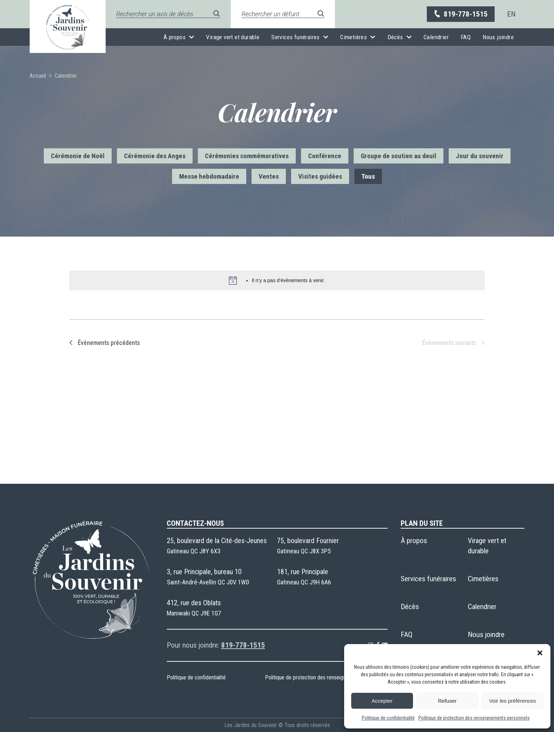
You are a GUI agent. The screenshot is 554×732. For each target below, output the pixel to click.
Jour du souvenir (479, 156)
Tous (368, 176)
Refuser (447, 701)
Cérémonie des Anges (154, 156)
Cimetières (353, 37)
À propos (174, 37)
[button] (539, 652)
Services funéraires (295, 37)
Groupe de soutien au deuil (398, 156)
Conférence (324, 156)
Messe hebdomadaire (209, 176)
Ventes (269, 176)
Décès (395, 37)
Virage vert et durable (232, 37)
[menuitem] (511, 14)
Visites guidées (320, 176)
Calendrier (436, 37)
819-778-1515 (460, 14)
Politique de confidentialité (388, 718)
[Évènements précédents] (104, 343)
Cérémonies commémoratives (247, 156)
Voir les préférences (512, 701)
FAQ (466, 37)
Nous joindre (498, 37)
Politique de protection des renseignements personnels (474, 718)
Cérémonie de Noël (78, 156)
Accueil (38, 75)
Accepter (382, 701)
